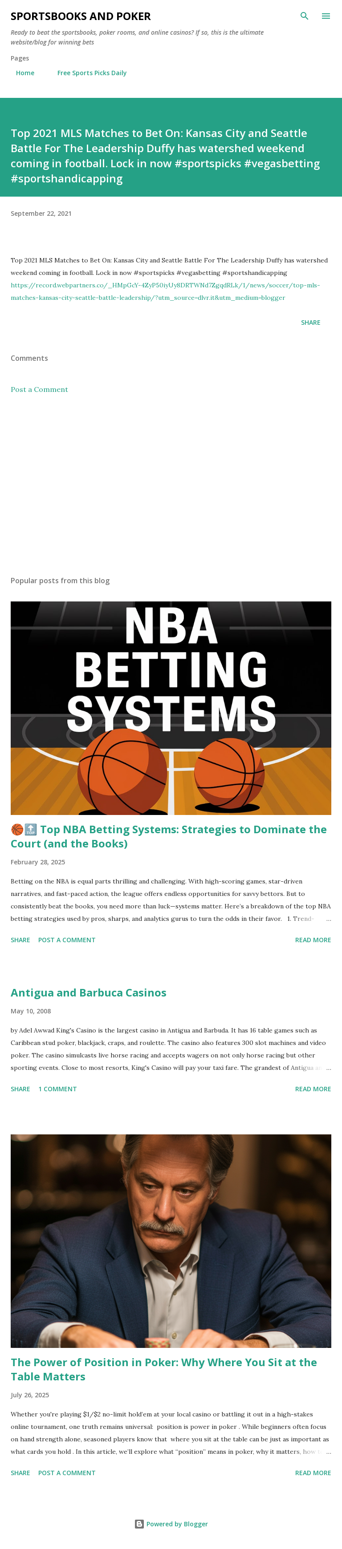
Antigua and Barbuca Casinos (89, 992)
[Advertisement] (171, 485)
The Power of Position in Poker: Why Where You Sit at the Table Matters (164, 1369)
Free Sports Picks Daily (87, 73)
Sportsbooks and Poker (81, 15)
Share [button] (311, 322)
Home (20, 73)
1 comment (57, 1089)
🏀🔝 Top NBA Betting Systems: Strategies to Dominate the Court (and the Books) (169, 836)
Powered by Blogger (171, 1524)
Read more (313, 940)
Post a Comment (39, 389)
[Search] (304, 16)
